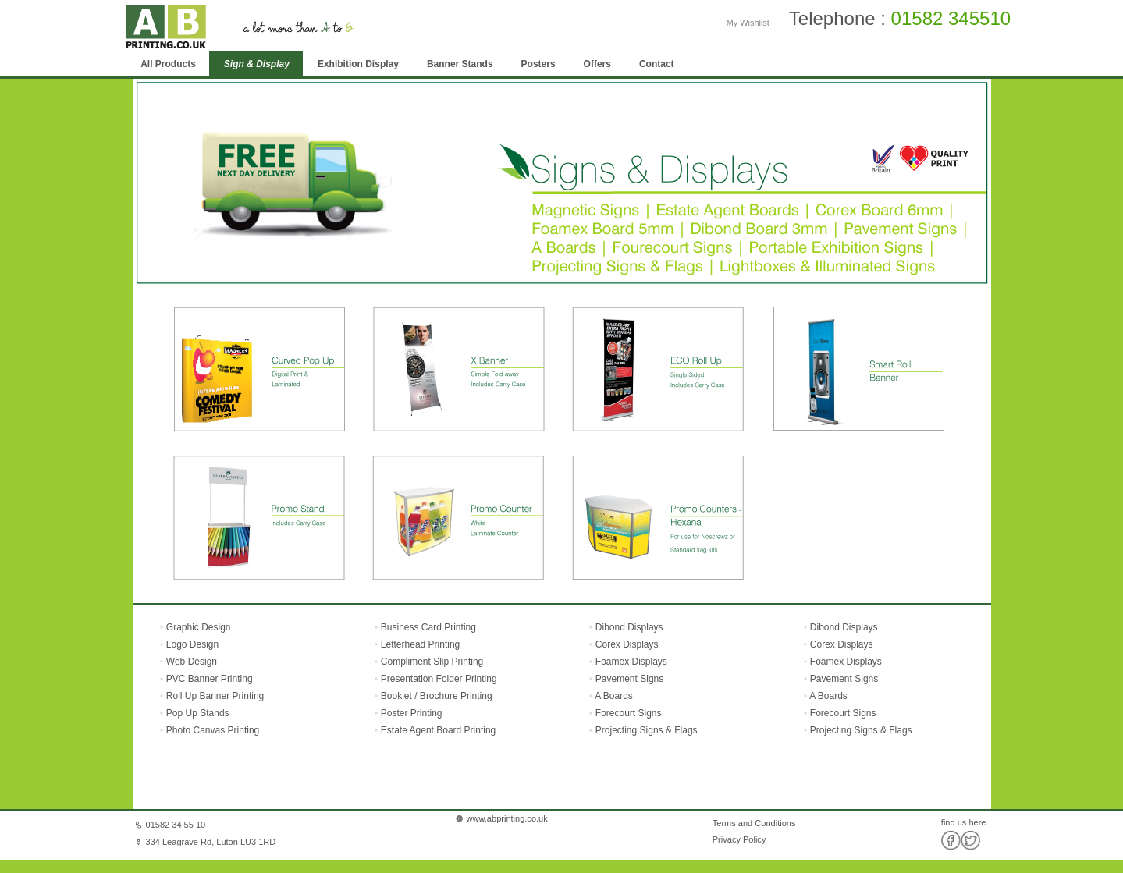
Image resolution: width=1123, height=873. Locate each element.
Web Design (190, 661)
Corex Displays (627, 644)
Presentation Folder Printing (439, 678)
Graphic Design (197, 627)
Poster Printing (411, 713)
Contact (656, 64)
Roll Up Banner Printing (214, 695)
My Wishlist (748, 22)
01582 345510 (951, 18)
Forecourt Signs (628, 713)
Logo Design (191, 644)
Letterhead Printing (420, 644)
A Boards (614, 695)
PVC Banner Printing (208, 678)
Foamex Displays (631, 661)
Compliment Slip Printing (432, 661)
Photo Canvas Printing (212, 730)
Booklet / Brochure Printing (436, 695)
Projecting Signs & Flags (646, 730)
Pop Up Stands (196, 713)
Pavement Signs (629, 678)
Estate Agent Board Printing (438, 730)
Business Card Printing (427, 627)
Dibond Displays (629, 627)
